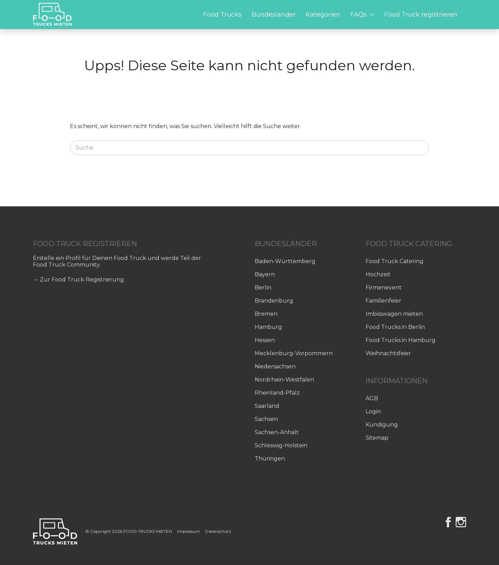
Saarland (267, 406)
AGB (372, 398)
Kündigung (382, 424)
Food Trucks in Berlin (395, 327)
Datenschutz (218, 531)
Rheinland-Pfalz (277, 392)
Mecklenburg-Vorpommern (294, 353)
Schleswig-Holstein (281, 445)
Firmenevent (384, 287)
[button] (15, 550)
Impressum (188, 531)
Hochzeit (378, 274)
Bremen (266, 314)
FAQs (358, 14)
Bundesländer (274, 14)
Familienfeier (383, 300)
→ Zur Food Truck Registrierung (78, 279)
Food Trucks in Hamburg (401, 340)
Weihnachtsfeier (388, 353)
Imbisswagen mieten (394, 314)
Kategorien (323, 14)
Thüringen (270, 458)
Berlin (263, 287)
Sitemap (377, 437)
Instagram (461, 522)
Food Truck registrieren (420, 14)
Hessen (265, 340)
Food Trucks (222, 14)
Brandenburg (274, 300)
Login (373, 411)
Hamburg (268, 327)
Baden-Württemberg (285, 261)
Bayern (265, 274)
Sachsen (266, 419)
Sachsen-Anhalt (277, 432)
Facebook (448, 522)
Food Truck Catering (394, 261)
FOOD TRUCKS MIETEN (148, 531)
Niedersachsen (275, 366)
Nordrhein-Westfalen (284, 379)
